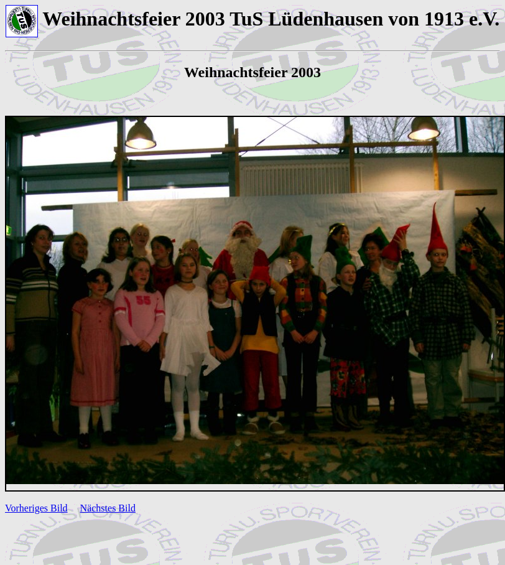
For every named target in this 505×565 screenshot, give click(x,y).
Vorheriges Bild (36, 508)
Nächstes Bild (108, 508)
